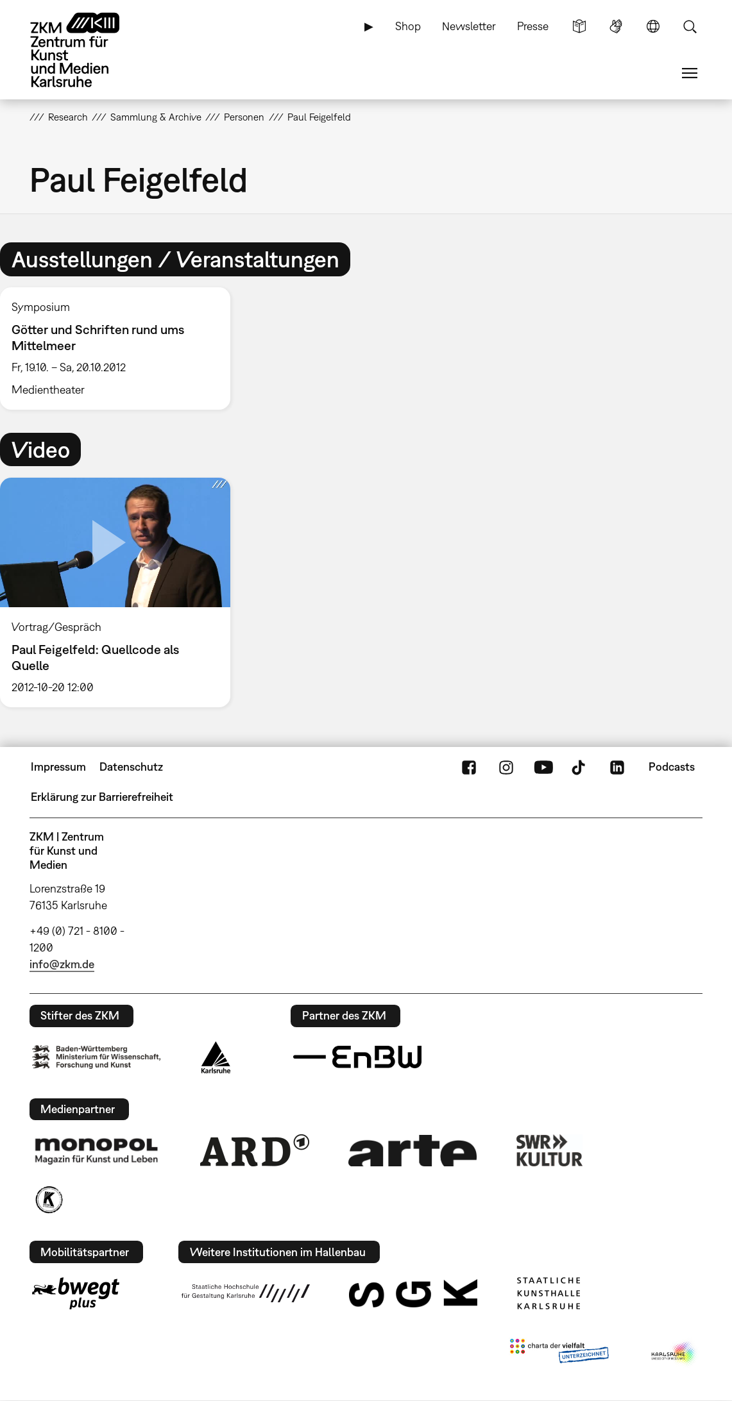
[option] (121, 348)
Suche (689, 26)
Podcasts (672, 766)
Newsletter (469, 26)
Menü (689, 73)
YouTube (543, 767)
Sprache (653, 26)
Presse (533, 26)
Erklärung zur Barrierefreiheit (102, 796)
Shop (408, 26)
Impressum (58, 766)
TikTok (580, 767)
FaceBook (469, 767)
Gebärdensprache (616, 26)
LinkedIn (617, 767)
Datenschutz (131, 766)
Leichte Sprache (579, 26)
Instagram (506, 767)
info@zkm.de (62, 964)
